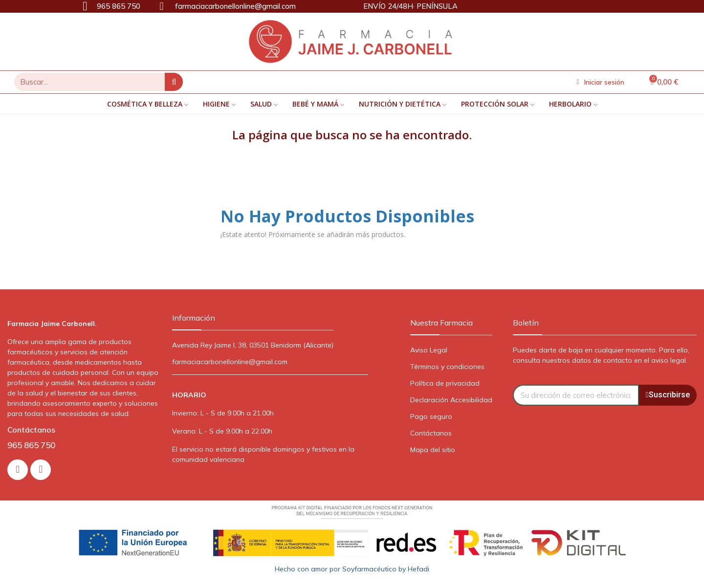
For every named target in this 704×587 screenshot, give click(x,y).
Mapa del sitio (432, 449)
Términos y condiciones (447, 366)
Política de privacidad (445, 383)
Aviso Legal (428, 350)
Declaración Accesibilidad (451, 399)
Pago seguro (431, 416)
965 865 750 (31, 445)
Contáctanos (431, 433)
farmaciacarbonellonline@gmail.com (229, 361)
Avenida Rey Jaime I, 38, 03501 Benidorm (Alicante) (252, 345)
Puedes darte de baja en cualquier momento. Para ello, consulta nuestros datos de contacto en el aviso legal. (601, 355)
